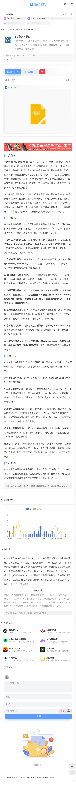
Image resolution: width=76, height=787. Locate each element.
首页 (4, 30)
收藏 (10, 59)
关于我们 (51, 778)
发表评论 (38, 716)
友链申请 (45, 778)
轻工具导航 (22, 778)
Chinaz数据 (50, 563)
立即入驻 (67, 14)
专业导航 (19, 30)
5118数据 (24, 563)
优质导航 (11, 30)
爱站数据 (37, 563)
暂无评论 (8, 667)
